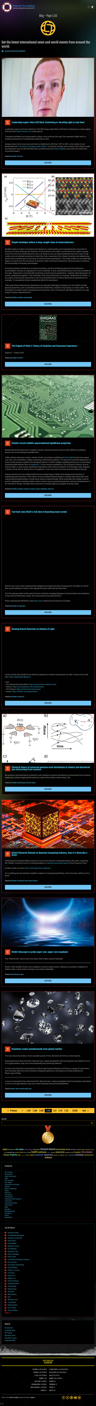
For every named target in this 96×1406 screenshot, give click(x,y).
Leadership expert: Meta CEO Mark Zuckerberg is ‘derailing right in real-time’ (48, 122)
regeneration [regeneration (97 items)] (48, 1155)
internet (38, 489)
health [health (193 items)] (34, 1152)
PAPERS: (51, 1387)
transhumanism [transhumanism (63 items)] (88, 1155)
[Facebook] (63, 1397)
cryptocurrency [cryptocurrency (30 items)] (88, 1149)
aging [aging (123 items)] (5, 1149)
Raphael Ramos (13, 1283)
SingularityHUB (10, 1340)
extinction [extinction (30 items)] (17, 1152)
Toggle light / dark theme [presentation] (92, 7)
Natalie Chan (12, 1289)
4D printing (8, 1174)
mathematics (43, 489)
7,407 (29, 1110)
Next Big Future (10, 1335)
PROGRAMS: (52, 1384)
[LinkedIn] (71, 1397)
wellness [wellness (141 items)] (48, 1157)
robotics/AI (51, 489)
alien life (8, 1193)
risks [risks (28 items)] (58, 1155)
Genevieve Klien (13, 1233)
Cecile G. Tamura (13, 1270)
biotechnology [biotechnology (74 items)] (60, 1149)
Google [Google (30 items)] (29, 1152)
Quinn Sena (12, 1241)
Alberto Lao (12, 1278)
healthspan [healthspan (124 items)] (42, 1152)
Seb (9, 1297)
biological (20, 489)
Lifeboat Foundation (14, 1397)
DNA (6, 1178)
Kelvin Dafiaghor (13, 1254)
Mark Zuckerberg (10, 1189)
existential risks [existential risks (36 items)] (11, 1152)
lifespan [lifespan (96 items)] (6, 1155)
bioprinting (8, 1217)
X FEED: (36, 1375)
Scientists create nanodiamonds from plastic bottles (37, 1049)
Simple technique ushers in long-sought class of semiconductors (43, 242)
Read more (48, 162)
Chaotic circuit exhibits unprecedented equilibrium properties (41, 443)
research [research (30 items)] (55, 1155)
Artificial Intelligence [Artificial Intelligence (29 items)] (28, 1149)
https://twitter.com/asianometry (24, 691)
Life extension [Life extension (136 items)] (86, 1152)
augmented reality (11, 1203)
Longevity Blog (10, 1330)
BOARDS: (51, 1378)
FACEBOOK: (35, 1369)
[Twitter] (67, 1397)
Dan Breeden (13, 156)
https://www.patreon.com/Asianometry (28, 687)
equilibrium (35, 464)
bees (6, 1207)
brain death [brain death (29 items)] (78, 1149)
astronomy (8, 1201)
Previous (13, 1110)
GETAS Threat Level (48, 1362)
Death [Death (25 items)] (5, 1152)
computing (21, 881)
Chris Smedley (13, 1310)
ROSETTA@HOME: (35, 1387)
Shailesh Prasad (13, 1246)
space (23, 606)
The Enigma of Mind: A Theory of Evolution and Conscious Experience (44, 346)
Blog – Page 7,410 (48, 16)
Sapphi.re (33, 1397)
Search (91, 1123)
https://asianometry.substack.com (42, 684)
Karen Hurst (12, 1257)
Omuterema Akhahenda (16, 1265)
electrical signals (68, 457)
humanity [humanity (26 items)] (49, 1152)
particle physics (22, 782)
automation (9, 1205)
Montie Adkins (13, 1305)
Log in (6, 51)
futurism (20, 156)
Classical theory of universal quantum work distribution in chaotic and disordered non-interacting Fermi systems (51, 768)
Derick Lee (11, 1276)
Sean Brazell (12, 1286)
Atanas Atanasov (14, 974)
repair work (37, 601)
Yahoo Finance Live (23, 131)
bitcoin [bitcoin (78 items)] (68, 1149)
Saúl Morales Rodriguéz (16, 1235)
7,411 (55, 1110)
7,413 (66, 1110)
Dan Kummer (12, 1262)
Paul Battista (12, 1249)
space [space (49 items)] (66, 1155)
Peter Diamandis (10, 1176)
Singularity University (12, 1184)
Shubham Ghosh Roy (15, 1238)
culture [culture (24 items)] (93, 1149)
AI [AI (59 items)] (8, 1150)
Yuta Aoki (11, 1273)
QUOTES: (51, 1390)
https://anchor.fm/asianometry (28, 689)
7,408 (35, 1110)
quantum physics (31, 782)
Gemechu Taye (14, 1088)
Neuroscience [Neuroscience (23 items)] (23, 1155)
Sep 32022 (7, 122)
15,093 (75, 1110)
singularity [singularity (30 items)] (62, 1155)
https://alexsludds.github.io (20, 677)
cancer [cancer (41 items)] (83, 1149)
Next (84, 1110)
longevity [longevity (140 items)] (13, 1155)
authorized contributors (18, 51)
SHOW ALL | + (8, 1313)
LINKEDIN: (35, 1372)
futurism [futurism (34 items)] (26, 1152)
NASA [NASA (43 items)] (19, 1155)
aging (7, 1191)
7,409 (41, 1110)
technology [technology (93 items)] (79, 1155)
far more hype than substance (39, 868)
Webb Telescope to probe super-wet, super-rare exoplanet (40, 952)
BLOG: (50, 1375)
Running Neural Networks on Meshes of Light (33, 629)
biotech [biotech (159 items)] (52, 1149)
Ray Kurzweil (9, 1180)
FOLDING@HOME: (35, 1384)
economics (32, 489)
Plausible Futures (11, 1338)
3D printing (8, 1172)
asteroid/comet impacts (13, 1199)
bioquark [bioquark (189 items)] (44, 1149)
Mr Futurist (8, 1333)
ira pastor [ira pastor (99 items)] (77, 1152)
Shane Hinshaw (13, 1281)
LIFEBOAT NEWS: (53, 1369)
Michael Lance (13, 1300)
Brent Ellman (12, 1294)
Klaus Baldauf (12, 1267)
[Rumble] (79, 1397)
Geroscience (9, 1328)
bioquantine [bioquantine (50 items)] (36, 1149)
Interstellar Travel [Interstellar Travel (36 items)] (69, 1152)
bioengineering (10, 1211)
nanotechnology (28, 297)
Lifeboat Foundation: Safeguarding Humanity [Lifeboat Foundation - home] (43, 7)
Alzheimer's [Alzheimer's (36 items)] (12, 1149)
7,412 (60, 1110)
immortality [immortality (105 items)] (59, 1152)
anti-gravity (8, 1195)
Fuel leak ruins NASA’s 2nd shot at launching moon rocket (39, 512)
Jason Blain (12, 1302)
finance (26, 881)
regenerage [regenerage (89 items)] (39, 1155)
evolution (20, 358)
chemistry (26, 489)
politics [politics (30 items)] (27, 1155)
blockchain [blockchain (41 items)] (73, 1149)
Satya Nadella (59, 149)
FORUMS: (43, 1390)
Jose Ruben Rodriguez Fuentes (18, 1259)
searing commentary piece (57, 863)
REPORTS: (51, 1381)
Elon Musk (8, 1182)
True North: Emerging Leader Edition (32, 146)
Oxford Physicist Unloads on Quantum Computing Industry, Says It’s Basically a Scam (49, 854)
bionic (7, 1215)
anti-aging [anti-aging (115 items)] (19, 1149)
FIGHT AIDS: (37, 1381)
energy (20, 606)
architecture (9, 1197)
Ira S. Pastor (12, 1308)
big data (7, 1209)
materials (20, 297)
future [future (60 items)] (21, 1152)
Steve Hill (11, 1292)
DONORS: (41, 1378)
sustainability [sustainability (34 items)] (72, 1155)
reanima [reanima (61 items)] (32, 1155)
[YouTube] (75, 1397)
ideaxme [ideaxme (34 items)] (53, 1152)
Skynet (7, 1187)
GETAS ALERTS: (53, 1372)
